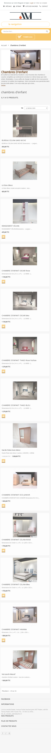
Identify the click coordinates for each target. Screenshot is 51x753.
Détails (3, 85)
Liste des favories (31, 6)
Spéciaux (8, 6)
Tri (22, 108)
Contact (45, 6)
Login (32, 3)
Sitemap (18, 6)
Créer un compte (41, 3)
